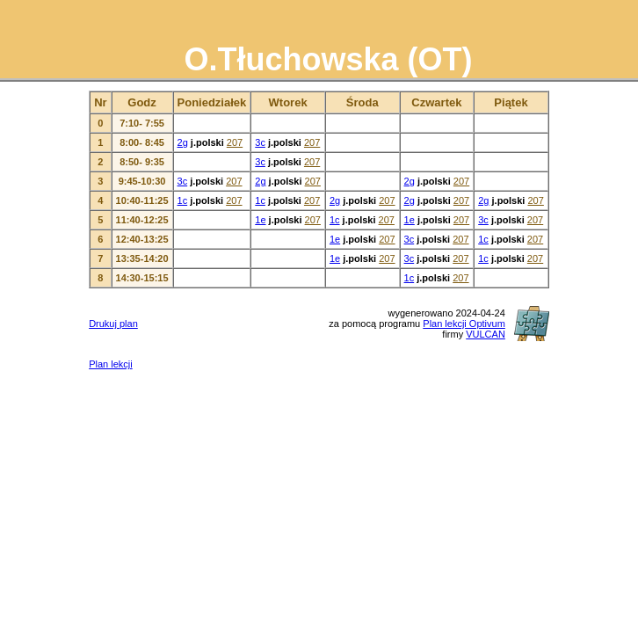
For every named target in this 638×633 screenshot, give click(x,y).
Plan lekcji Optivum (464, 323)
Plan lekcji (111, 364)
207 (235, 142)
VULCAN (485, 334)
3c (260, 142)
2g (183, 142)
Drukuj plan (113, 323)
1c (183, 200)
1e (260, 220)
